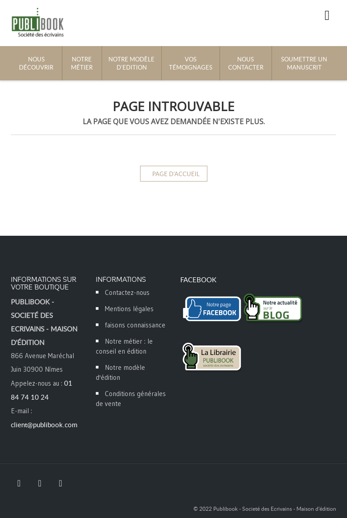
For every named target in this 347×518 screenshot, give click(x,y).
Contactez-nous (127, 292)
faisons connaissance (135, 325)
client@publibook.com (44, 424)
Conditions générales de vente (131, 398)
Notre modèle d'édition (120, 372)
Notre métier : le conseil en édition (124, 346)
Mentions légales (129, 308)
